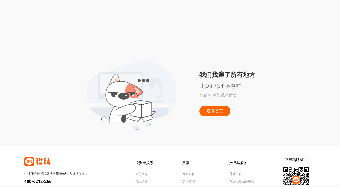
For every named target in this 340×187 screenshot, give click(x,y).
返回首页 (215, 111)
